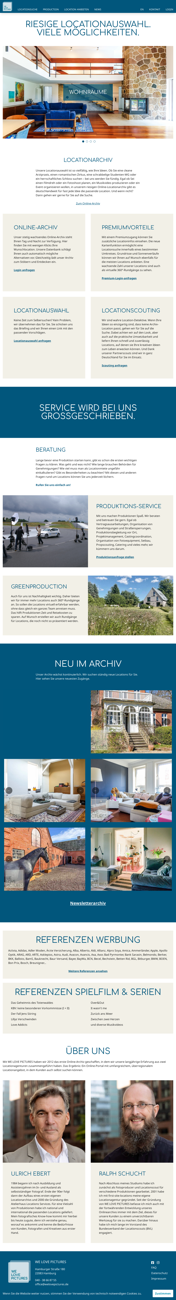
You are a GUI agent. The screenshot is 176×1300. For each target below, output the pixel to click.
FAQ (154, 1267)
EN (142, 9)
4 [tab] (95, 141)
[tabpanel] (88, 92)
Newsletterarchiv (88, 903)
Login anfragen (24, 270)
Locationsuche (27, 9)
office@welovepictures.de (51, 1284)
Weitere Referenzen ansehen (88, 971)
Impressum (158, 1278)
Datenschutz (159, 1273)
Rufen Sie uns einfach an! (53, 485)
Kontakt (154, 9)
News (97, 9)
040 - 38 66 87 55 (45, 1280)
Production (51, 9)
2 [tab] (87, 141)
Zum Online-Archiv (88, 203)
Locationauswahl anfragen (32, 341)
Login (169, 9)
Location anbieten (76, 9)
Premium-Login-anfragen (119, 278)
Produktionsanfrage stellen (115, 557)
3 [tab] (91, 141)
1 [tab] (83, 141)
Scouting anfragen (114, 365)
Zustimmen (163, 1293)
